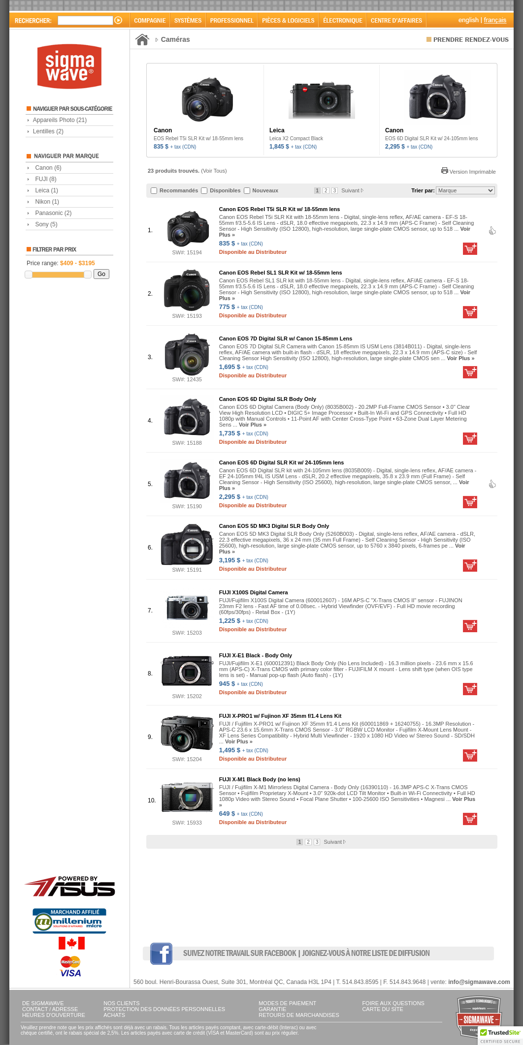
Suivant (352, 190)
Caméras (175, 39)
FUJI (45, 179)
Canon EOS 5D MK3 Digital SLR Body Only (274, 526)
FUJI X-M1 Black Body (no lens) (259, 779)
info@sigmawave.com (479, 982)
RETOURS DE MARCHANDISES (299, 1015)
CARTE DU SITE (382, 1009)
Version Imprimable (468, 172)
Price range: (61, 263)
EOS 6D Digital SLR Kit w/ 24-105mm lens (431, 138)
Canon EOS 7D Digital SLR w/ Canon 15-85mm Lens (286, 338)
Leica (46, 190)
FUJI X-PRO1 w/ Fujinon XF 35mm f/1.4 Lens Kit (280, 716)
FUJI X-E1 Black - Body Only (256, 655)
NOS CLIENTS (121, 1003)
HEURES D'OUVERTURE (53, 1015)
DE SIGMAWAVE (43, 1003)
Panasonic (53, 213)
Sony (46, 224)
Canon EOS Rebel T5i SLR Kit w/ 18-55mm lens (279, 209)
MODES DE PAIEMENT (287, 1003)
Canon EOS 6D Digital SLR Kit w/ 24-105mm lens (281, 462)
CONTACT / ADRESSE (50, 1009)
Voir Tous (214, 171)
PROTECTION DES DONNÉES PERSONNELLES (164, 1009)
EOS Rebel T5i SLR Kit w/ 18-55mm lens (198, 138)
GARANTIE (272, 1009)
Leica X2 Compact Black (296, 138)
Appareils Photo (60, 120)
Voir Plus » (461, 358)
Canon (48, 167)
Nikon (47, 201)
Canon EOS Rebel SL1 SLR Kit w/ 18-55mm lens (280, 273)
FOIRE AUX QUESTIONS (393, 1003)
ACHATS (114, 1015)
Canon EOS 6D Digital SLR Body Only (267, 399)
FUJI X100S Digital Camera (253, 592)
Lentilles (48, 131)
